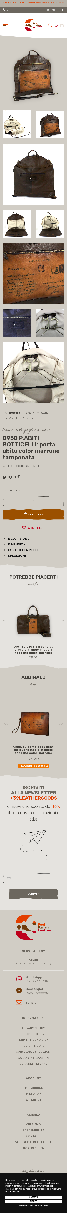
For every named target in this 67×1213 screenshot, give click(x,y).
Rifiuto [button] (33, 1201)
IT (48, 8)
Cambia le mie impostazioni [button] (33, 1205)
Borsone (28, 417)
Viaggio (13, 417)
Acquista (33, 512)
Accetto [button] (33, 1197)
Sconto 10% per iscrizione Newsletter (33, 2)
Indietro (12, 411)
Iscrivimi (33, 892)
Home (27, 411)
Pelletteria (42, 411)
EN (53, 8)
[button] (16, 537)
